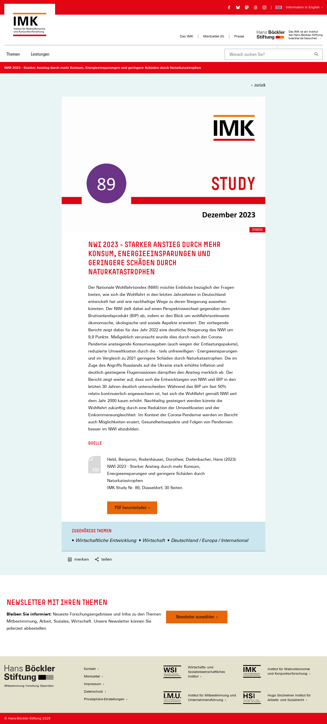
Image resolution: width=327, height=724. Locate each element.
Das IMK (186, 36)
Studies (257, 229)
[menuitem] (13, 57)
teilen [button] (103, 559)
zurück (259, 84)
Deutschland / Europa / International (209, 540)
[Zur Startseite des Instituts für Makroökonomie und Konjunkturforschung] (29, 34)
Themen (13, 54)
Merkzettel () (213, 36)
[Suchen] (317, 54)
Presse (239, 36)
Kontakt (90, 669)
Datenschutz (93, 691)
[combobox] (268, 54)
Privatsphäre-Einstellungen (104, 699)
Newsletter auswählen (195, 616)
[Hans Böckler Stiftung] (29, 686)
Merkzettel (92, 676)
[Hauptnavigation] (28, 54)
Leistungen (40, 54)
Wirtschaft (153, 540)
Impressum (92, 684)
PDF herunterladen (131, 507)
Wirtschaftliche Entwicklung (105, 540)
